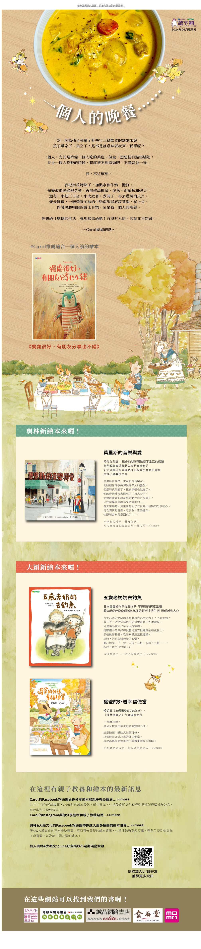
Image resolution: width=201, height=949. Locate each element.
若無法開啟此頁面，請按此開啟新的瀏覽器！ (101, 5)
